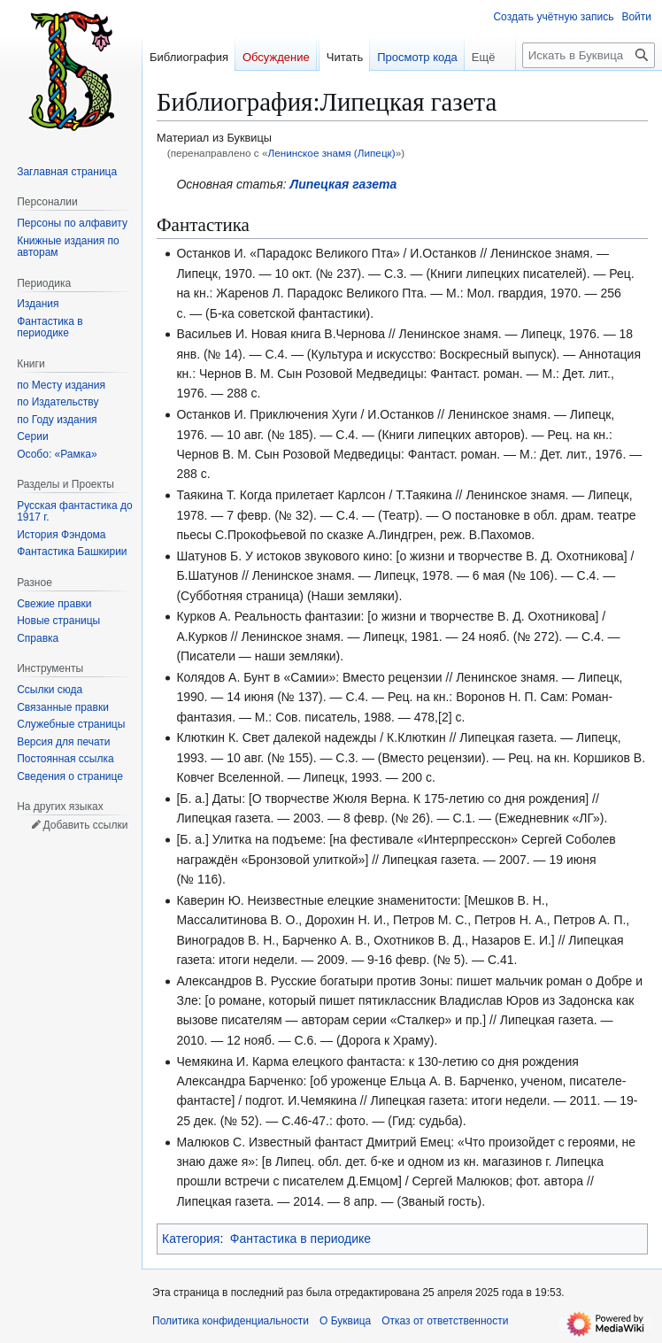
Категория (190, 1238)
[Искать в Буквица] (588, 55)
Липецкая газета (343, 184)
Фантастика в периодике (300, 1238)
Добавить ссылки (84, 825)
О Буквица (345, 1321)
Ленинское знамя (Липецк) (331, 152)
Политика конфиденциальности (230, 1321)
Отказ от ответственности (444, 1321)
